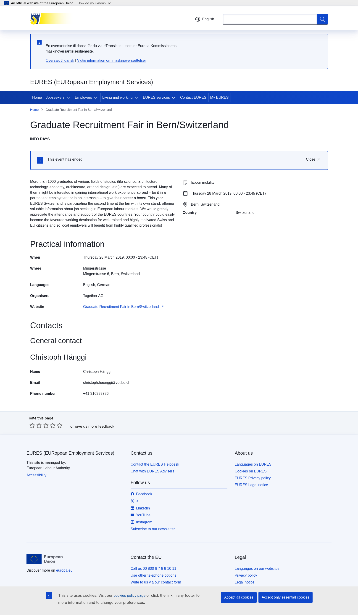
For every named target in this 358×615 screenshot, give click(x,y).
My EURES (219, 97)
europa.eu (64, 570)
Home (37, 97)
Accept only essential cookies (285, 597)
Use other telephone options (153, 575)
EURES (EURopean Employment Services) (70, 453)
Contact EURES (193, 97)
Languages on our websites (257, 568)
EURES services (156, 97)
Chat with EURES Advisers (152, 471)
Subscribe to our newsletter (153, 529)
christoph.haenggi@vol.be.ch (106, 382)
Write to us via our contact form (156, 582)
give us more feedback (94, 426)
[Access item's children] (69, 97)
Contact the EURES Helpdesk (155, 464)
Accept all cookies (238, 597)
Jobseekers (55, 97)
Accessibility (36, 475)
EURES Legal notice (251, 485)
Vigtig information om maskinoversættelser (111, 60)
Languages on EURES (253, 464)
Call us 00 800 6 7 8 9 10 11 (153, 568)
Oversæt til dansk (60, 60)
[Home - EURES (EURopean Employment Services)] (53, 18)
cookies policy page (129, 595)
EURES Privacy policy (253, 478)
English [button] (204, 19)
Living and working (117, 97)
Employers (83, 97)
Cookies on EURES (251, 471)
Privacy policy (246, 575)
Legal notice (244, 582)
